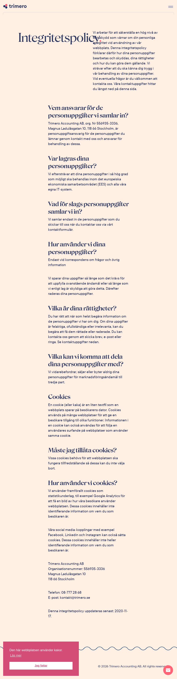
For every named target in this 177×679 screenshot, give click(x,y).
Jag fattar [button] (41, 665)
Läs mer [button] (15, 655)
